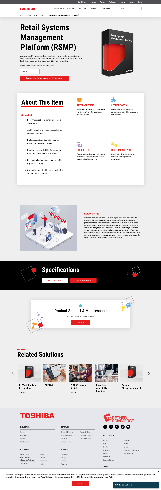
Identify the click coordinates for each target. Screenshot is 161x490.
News (126, 444)
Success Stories (108, 460)
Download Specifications (83, 280)
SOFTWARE (83, 9)
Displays (42, 464)
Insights (105, 447)
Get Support (80, 323)
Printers (42, 458)
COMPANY (106, 9)
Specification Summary (54, 280)
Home (21, 15)
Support (123, 2)
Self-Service (24, 463)
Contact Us (106, 457)
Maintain (63, 461)
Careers (93, 2)
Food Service (24, 442)
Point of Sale (24, 454)
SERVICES (95, 9)
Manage (63, 458)
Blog (104, 444)
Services (64, 449)
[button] (148, 373)
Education (106, 450)
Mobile (42, 454)
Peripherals (43, 461)
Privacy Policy (108, 477)
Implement (64, 454)
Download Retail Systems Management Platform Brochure (44, 78)
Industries (25, 427)
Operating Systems (86, 435)
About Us (106, 440)
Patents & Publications (131, 450)
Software (28, 15)
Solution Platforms (67, 432)
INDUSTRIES (59, 9)
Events (126, 447)
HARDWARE (71, 9)
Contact (131, 2)
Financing (64, 464)
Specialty (23, 439)
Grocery (22, 432)
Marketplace (112, 2)
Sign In (140, 2)
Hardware (24, 449)
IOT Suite (64, 439)
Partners (102, 2)
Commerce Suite (66, 435)
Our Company (109, 435)
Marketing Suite (66, 442)
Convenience (24, 435)
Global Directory (82, 2)
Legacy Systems (38, 15)
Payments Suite (85, 432)
